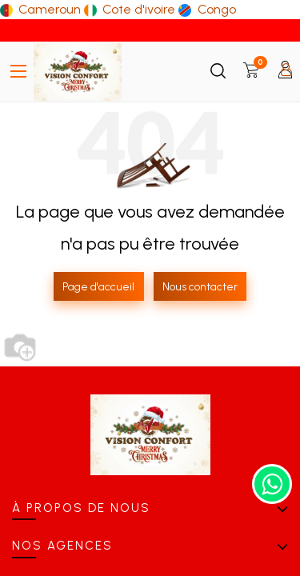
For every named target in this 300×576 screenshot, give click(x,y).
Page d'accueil (98, 287)
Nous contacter (200, 287)
